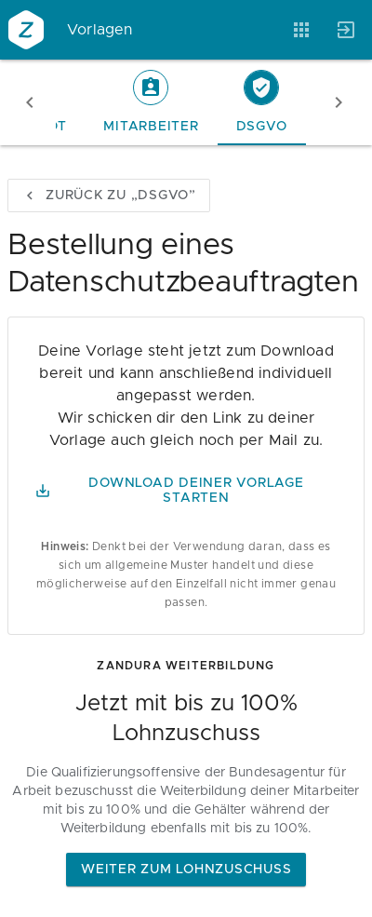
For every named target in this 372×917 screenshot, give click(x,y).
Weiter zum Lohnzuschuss (186, 869)
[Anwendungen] (301, 29)
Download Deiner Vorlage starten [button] (169, 491)
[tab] (151, 102)
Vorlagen (100, 29)
